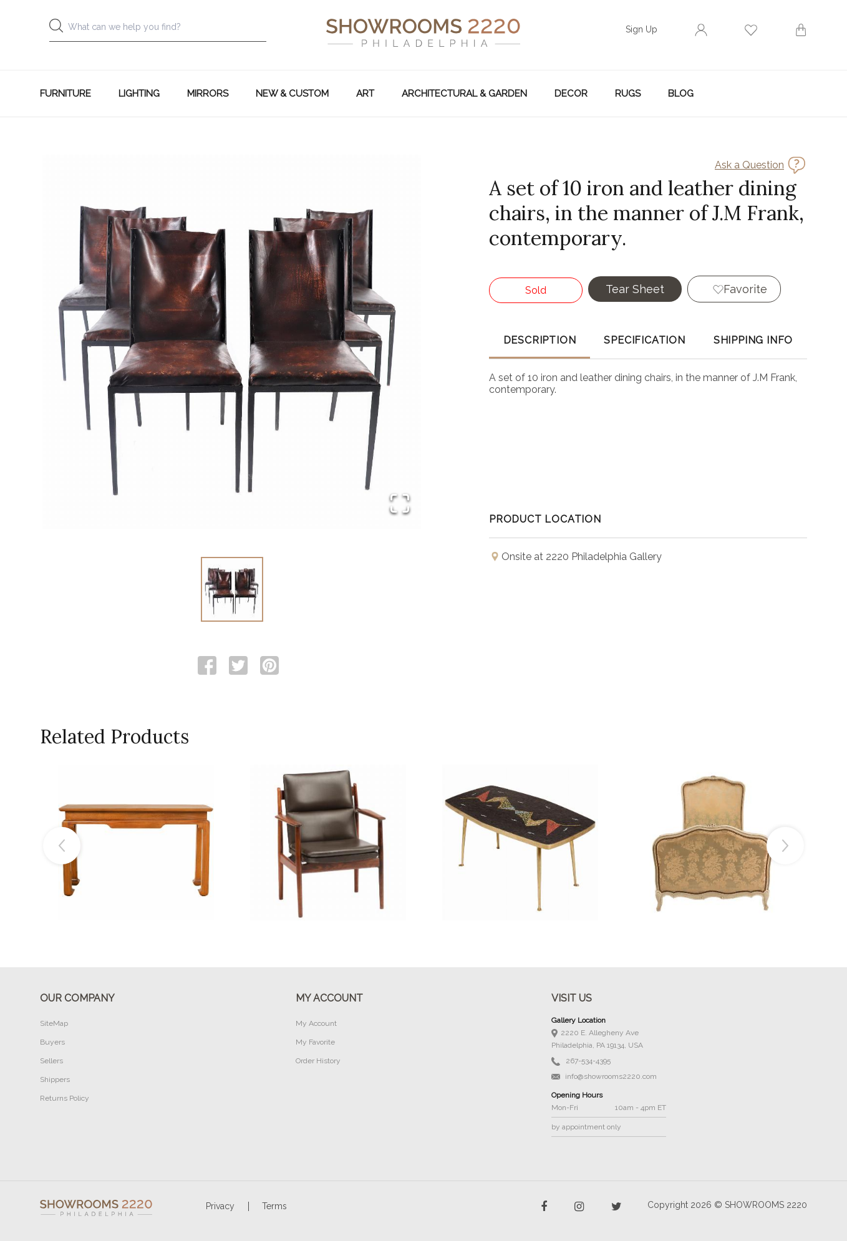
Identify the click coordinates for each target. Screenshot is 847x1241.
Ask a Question (749, 165)
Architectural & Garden (464, 93)
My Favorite (315, 1042)
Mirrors (207, 93)
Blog (681, 93)
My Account (316, 1023)
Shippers (55, 1079)
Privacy (220, 1206)
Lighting (139, 93)
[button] (232, 342)
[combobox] (168, 30)
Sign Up (641, 29)
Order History (318, 1060)
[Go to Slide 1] (232, 589)
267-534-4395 (581, 1061)
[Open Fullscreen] (400, 504)
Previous (62, 845)
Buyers (52, 1042)
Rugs (628, 93)
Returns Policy (64, 1098)
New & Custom (292, 93)
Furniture (65, 93)
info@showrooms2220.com (604, 1076)
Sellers (51, 1060)
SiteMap (54, 1023)
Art (365, 93)
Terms (274, 1206)
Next (785, 845)
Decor (571, 93)
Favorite (745, 289)
